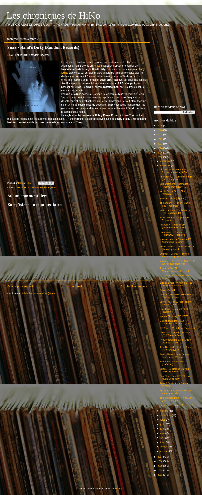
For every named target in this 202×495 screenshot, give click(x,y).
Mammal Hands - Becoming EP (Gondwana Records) (175, 240)
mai (162, 433)
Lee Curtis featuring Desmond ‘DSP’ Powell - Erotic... (175, 334)
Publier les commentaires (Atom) (38, 293)
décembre (165, 161)
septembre (166, 415)
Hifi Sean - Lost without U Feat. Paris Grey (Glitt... (176, 392)
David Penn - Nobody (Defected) (176, 405)
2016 (160, 461)
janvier (164, 451)
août (162, 420)
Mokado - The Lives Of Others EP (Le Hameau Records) (177, 262)
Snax (97, 65)
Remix (54, 187)
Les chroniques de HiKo (53, 15)
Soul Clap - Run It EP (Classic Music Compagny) (175, 377)
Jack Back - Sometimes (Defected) (171, 363)
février (164, 446)
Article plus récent (20, 286)
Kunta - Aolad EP (168, 290)
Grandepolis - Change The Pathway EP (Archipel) (173, 233)
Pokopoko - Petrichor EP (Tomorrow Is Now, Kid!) (173, 226)
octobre (164, 411)
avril (162, 437)
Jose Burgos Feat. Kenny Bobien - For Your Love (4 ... (177, 348)
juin (162, 428)
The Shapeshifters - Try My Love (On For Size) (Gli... (177, 399)
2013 (160, 475)
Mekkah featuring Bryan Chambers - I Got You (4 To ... (176, 322)
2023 (160, 134)
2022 (160, 139)
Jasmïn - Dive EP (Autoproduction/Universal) (174, 269)
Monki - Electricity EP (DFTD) (174, 316)
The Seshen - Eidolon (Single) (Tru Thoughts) (175, 204)
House (27, 187)
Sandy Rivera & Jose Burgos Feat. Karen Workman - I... (174, 355)
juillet (163, 424)
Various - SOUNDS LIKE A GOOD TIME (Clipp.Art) (177, 295)
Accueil (77, 286)
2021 (160, 143)
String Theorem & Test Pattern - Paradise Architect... (176, 303)
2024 (160, 130)
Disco (20, 187)
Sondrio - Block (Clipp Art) (173, 198)
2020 (160, 148)
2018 (160, 157)
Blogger (118, 488)
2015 (160, 466)
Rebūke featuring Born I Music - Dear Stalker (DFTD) (176, 341)
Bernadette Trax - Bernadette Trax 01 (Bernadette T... (175, 185)
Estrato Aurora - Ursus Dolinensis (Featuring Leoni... (177, 247)
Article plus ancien (134, 286)
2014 (160, 470)
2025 (160, 125)
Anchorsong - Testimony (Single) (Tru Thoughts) (176, 178)
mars (163, 442)
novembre (165, 165)
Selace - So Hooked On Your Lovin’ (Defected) (174, 370)
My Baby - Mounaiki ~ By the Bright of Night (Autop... (174, 255)
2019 (160, 152)
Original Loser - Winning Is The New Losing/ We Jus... (176, 284)
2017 (160, 456)
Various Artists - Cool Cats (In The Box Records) (175, 211)
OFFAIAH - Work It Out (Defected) (177, 328)
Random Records (41, 187)
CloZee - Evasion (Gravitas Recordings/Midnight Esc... (174, 170)
